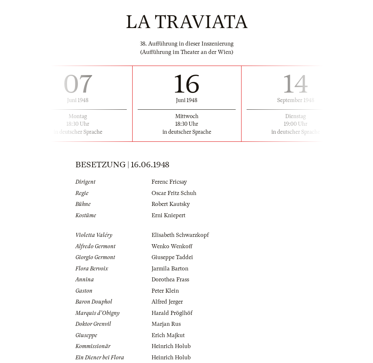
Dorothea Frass (170, 279)
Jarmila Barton (170, 268)
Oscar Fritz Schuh (174, 193)
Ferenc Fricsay (169, 182)
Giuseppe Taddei (172, 257)
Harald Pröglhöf (172, 313)
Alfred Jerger (167, 301)
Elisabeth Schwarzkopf (180, 235)
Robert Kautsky (171, 204)
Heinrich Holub (171, 346)
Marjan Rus (166, 324)
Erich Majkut (168, 335)
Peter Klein (165, 291)
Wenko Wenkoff (172, 246)
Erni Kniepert (168, 215)
